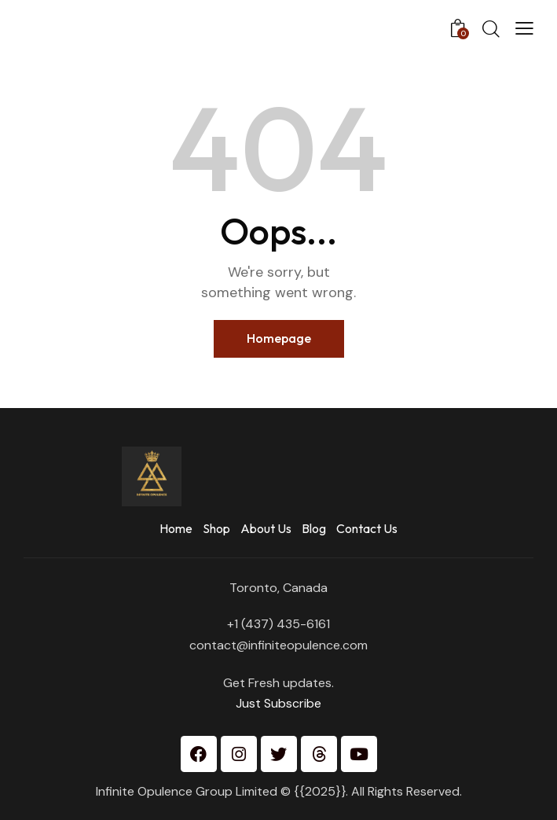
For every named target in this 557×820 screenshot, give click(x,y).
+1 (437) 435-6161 (278, 624)
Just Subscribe (278, 703)
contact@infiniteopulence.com (278, 645)
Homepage (279, 338)
